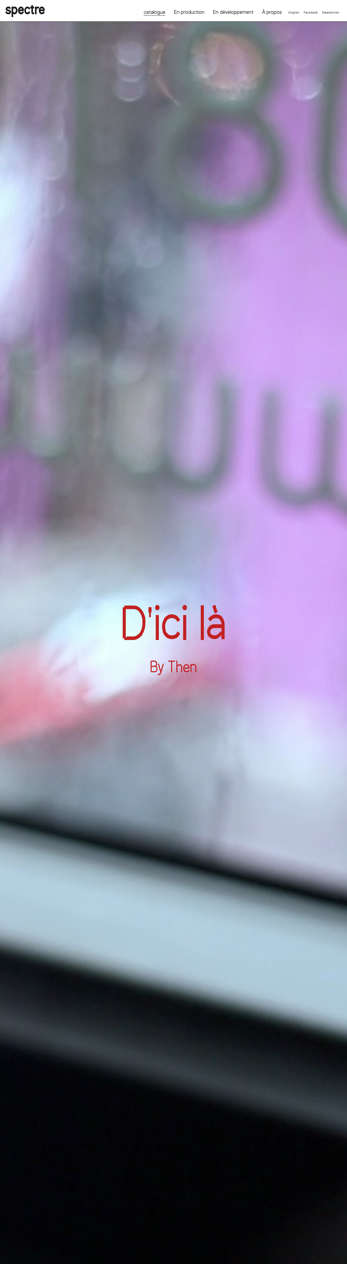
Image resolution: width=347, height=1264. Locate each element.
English (293, 12)
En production (189, 12)
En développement (233, 12)
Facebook (311, 12)
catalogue (154, 12)
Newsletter (330, 12)
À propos (272, 12)
